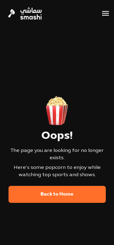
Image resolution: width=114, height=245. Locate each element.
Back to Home (57, 194)
